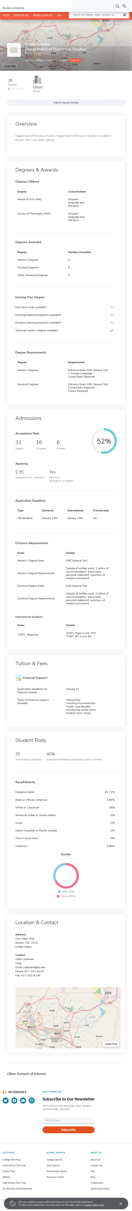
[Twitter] (6, 1100)
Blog (93, 1177)
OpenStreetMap (108, 21)
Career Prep (9, 1171)
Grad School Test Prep (14, 1165)
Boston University (43, 15)
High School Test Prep (14, 1183)
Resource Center (55, 1177)
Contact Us (96, 1165)
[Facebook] (14, 1100)
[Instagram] (32, 1100)
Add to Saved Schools (66, 102)
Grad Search (53, 1165)
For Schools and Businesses (17, 1188)
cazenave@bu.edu (34, 967)
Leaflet (91, 21)
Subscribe (68, 1130)
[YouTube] (23, 1100)
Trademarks (97, 1183)
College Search (54, 1159)
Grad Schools (21, 15)
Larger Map (10, 66)
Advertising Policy (100, 1188)
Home (6, 15)
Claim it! (75, 60)
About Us (95, 1159)
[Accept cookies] (118, 1203)
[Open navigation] (124, 6)
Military (6, 1177)
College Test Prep (12, 1159)
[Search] (117, 6)
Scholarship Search (57, 1171)
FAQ (93, 1171)
